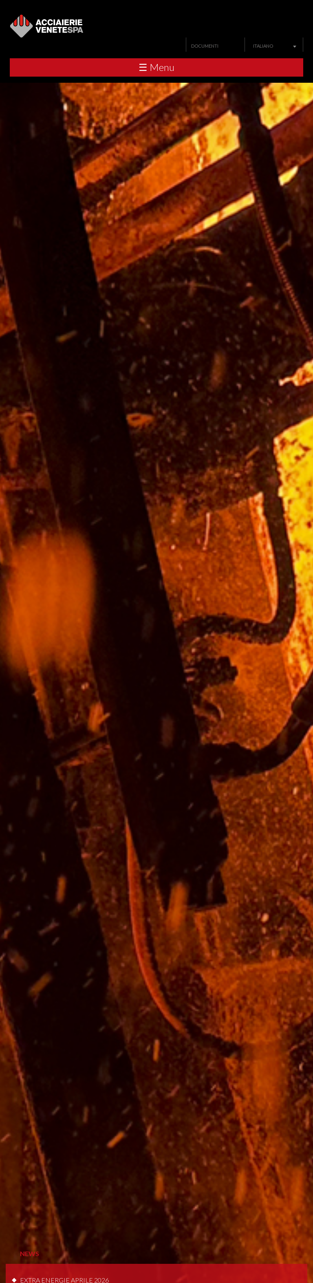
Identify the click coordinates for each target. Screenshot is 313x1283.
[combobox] (274, 46)
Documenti (204, 45)
